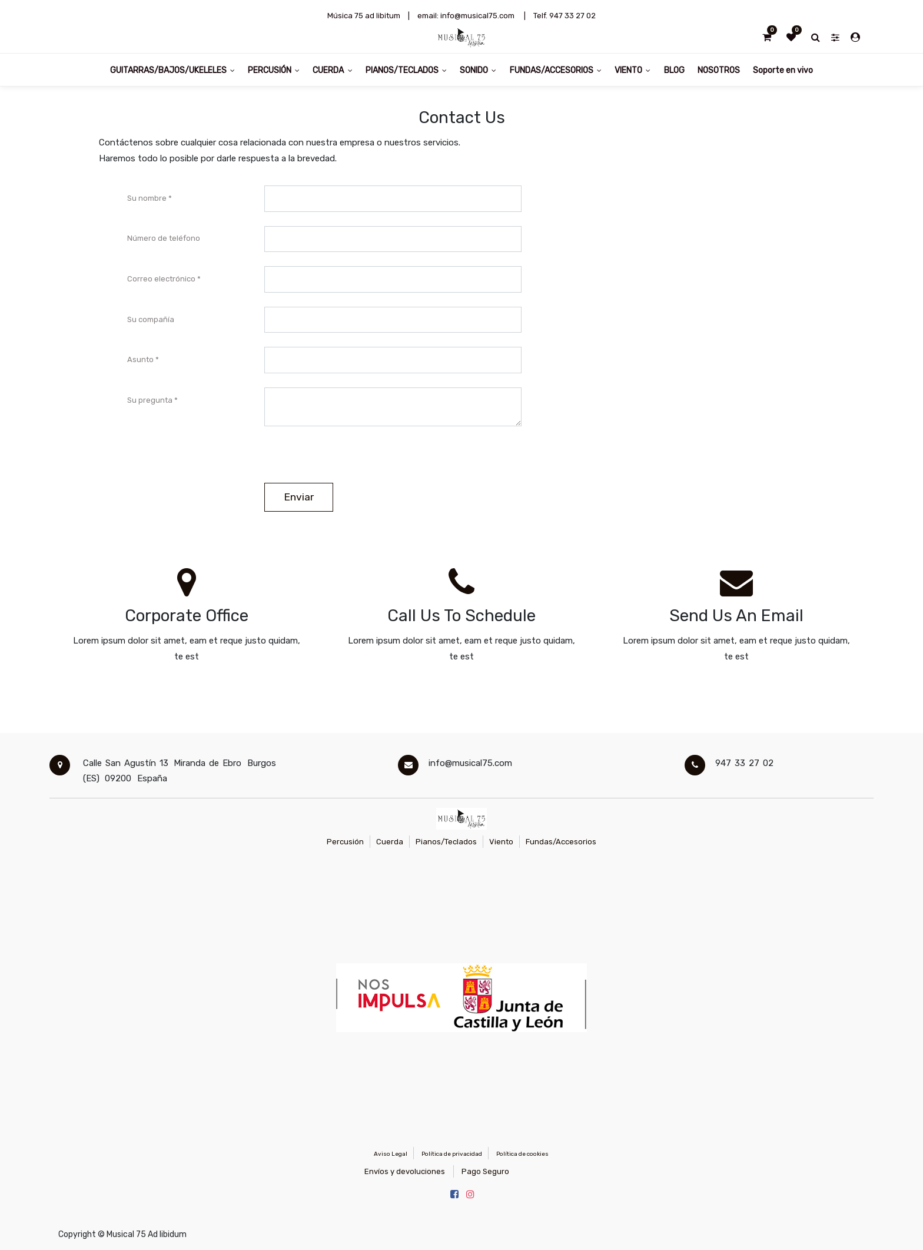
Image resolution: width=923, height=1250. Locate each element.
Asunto (140, 359)
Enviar (299, 497)
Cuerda (389, 841)
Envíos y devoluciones (404, 1171)
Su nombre (147, 198)
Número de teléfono (163, 238)
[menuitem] (673, 70)
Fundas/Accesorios (561, 841)
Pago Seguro (485, 1171)
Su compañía (150, 319)
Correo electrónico (161, 278)
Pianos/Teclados (446, 841)
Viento (501, 841)
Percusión (345, 841)
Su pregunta (149, 400)
